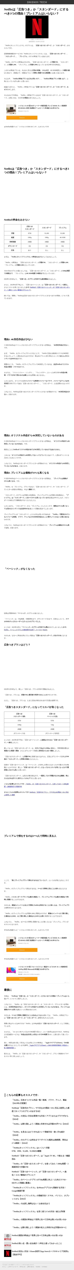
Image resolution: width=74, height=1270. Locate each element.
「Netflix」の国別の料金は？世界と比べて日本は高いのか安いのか (39, 1219)
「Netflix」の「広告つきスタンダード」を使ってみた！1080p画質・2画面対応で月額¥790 (40, 1165)
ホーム (4, 1266)
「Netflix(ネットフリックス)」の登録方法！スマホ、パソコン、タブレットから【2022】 (41, 1197)
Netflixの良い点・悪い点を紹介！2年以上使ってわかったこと (37, 1243)
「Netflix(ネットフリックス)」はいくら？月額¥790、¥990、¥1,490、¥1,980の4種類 (30, 1149)
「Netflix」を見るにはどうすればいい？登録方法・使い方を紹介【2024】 (38, 1133)
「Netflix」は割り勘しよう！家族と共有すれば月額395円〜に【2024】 (40, 1124)
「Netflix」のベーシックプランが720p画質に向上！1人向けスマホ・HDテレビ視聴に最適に (40, 1181)
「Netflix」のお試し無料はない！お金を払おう (31, 1204)
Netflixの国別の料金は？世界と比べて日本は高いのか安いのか (37, 1235)
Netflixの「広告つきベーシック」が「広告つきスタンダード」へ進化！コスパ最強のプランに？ (39, 1173)
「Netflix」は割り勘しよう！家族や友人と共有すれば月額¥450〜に (39, 1227)
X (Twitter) (44, 1266)
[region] (37, 146)
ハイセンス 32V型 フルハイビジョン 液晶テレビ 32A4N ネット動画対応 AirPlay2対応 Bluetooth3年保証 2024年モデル (43, 968)
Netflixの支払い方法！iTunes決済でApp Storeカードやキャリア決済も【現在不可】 (40, 1253)
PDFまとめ (22, 1266)
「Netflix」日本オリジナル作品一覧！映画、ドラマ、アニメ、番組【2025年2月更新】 (39, 1101)
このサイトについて (13, 1266)
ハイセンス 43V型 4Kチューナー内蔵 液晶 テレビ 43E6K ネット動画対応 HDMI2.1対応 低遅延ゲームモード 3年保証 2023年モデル (42, 107)
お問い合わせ (30, 1266)
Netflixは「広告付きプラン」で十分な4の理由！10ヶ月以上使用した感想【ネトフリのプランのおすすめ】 (40, 1109)
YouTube (38, 1266)
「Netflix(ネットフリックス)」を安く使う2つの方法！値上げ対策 (38, 1211)
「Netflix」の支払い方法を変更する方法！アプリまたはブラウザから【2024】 (40, 1117)
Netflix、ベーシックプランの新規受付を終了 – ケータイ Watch (25, 630)
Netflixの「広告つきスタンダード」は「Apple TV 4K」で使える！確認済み (41, 1157)
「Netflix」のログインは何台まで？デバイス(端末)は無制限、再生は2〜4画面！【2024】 (40, 1141)
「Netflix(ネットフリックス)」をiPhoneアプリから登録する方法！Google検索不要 (39, 1189)
